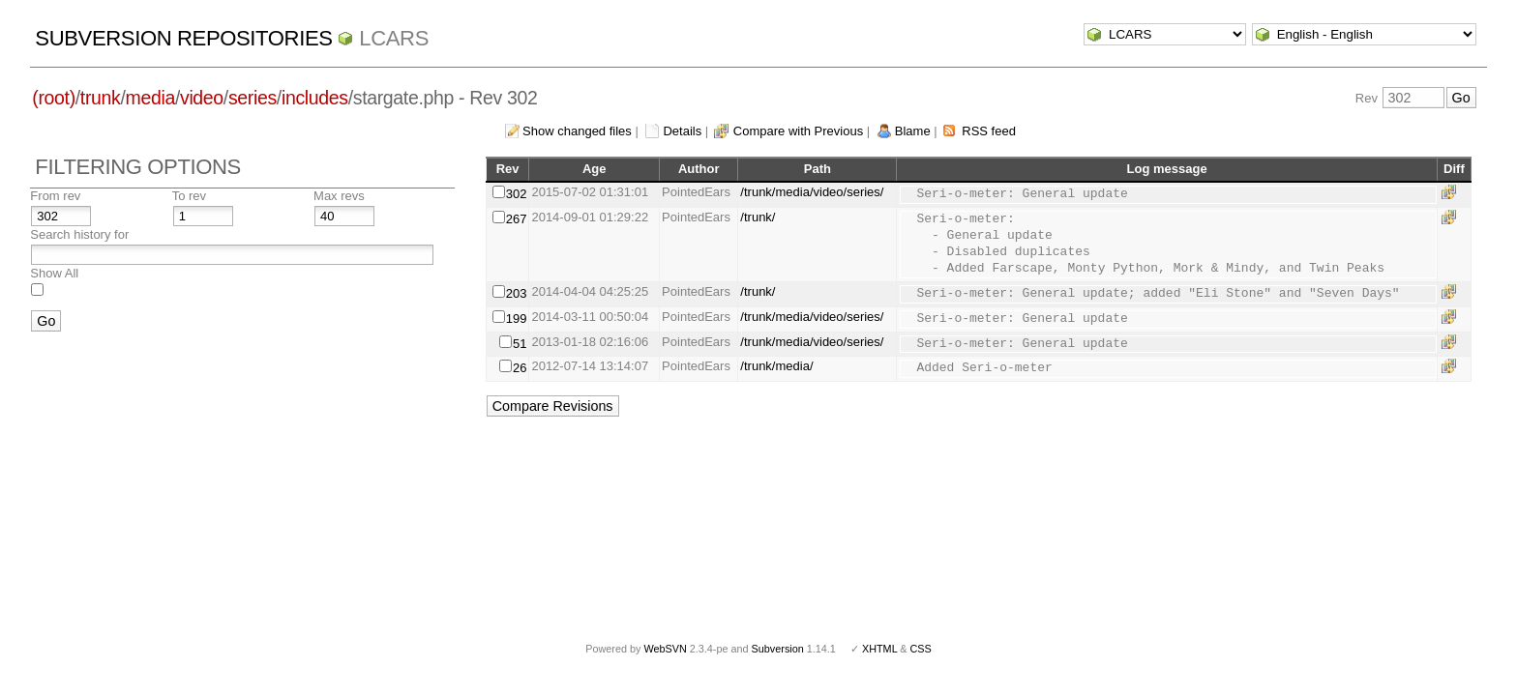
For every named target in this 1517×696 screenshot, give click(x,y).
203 (516, 293)
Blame (913, 131)
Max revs (339, 195)
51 (519, 343)
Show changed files (577, 131)
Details (682, 131)
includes (315, 97)
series (252, 97)
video (201, 97)
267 (516, 219)
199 (516, 318)
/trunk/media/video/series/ (811, 192)
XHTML (879, 648)
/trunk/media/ (776, 366)
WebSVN (664, 648)
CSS (921, 648)
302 (516, 194)
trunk (100, 97)
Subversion (778, 648)
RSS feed (989, 131)
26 (519, 368)
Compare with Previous (798, 131)
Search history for (79, 234)
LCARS (394, 38)
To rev (189, 195)
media (150, 97)
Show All (54, 273)
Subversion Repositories (183, 38)
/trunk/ (757, 217)
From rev (55, 195)
